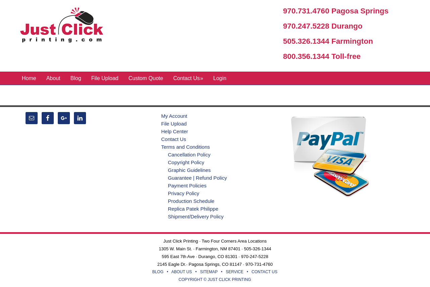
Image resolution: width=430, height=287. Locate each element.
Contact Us (173, 139)
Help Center (174, 131)
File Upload (174, 124)
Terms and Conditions (185, 147)
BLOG (157, 272)
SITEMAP (208, 272)
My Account (174, 116)
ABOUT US (181, 272)
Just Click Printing (67, 26)
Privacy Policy (183, 193)
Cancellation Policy (189, 154)
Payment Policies (187, 185)
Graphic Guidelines (189, 170)
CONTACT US (264, 272)
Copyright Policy (186, 162)
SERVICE (234, 272)
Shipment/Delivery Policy (196, 216)
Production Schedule (191, 201)
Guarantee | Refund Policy (197, 178)
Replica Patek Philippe (193, 209)
